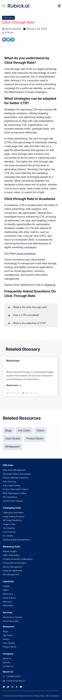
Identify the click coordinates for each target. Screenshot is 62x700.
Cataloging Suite (12, 507)
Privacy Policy (39, 696)
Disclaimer (55, 696)
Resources (8, 626)
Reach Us (8, 671)
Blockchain (13, 360)
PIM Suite (8, 465)
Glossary (8, 17)
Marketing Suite (11, 546)
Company (8, 653)
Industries (8, 581)
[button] (4, 40)
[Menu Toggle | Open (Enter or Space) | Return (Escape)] (59, 5)
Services (7, 612)
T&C (47, 696)
